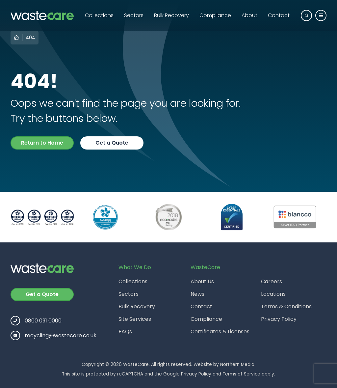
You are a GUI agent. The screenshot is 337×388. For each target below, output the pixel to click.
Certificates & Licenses (220, 331)
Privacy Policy (279, 319)
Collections (99, 15)
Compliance (215, 15)
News (197, 294)
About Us (202, 281)
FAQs (125, 331)
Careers (271, 281)
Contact (279, 15)
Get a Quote (111, 143)
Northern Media (237, 364)
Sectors (133, 15)
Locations (273, 294)
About (249, 15)
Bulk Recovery (171, 15)
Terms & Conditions (286, 306)
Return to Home (42, 143)
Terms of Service (241, 374)
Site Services (134, 319)
